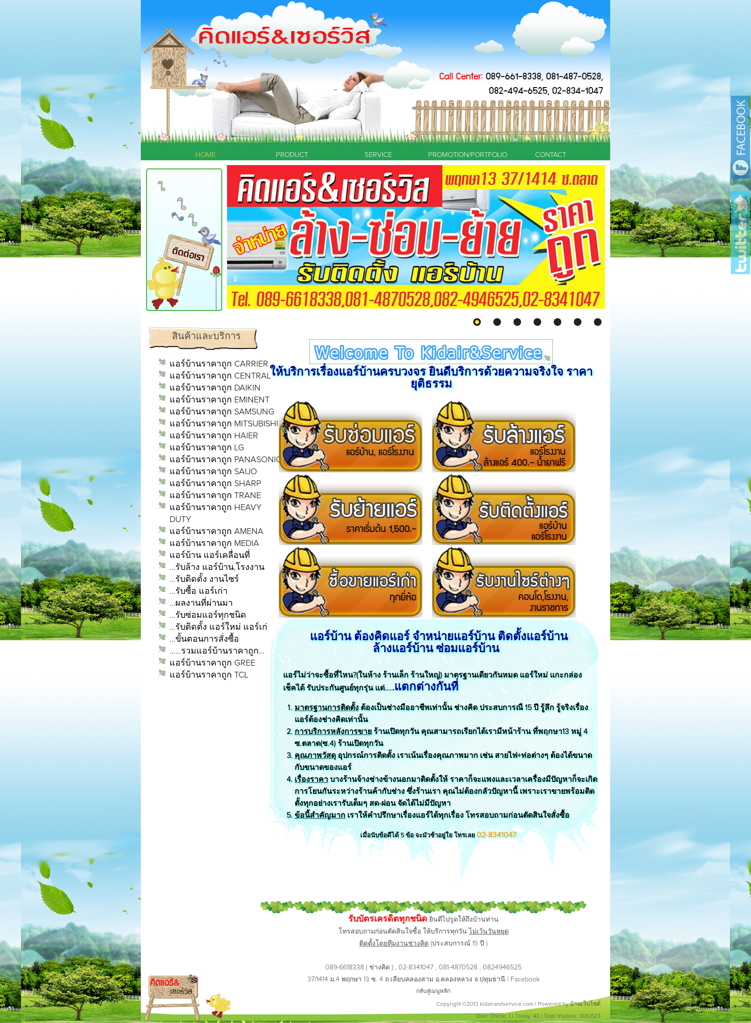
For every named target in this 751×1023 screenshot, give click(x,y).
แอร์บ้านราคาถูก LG (207, 448)
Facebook (525, 979)
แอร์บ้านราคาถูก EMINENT (220, 400)
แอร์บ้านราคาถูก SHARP (215, 483)
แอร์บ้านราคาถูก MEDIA (214, 543)
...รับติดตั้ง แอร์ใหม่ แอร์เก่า (221, 627)
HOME (205, 154)
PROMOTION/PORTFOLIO (464, 154)
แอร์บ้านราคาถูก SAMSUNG (222, 412)
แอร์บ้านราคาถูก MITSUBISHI (224, 424)
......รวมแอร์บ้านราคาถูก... (217, 651)
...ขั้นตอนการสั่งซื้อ (204, 639)
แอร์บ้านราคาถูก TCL (209, 675)
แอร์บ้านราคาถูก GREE (212, 663)
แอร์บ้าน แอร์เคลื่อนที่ (210, 555)
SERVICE (378, 154)
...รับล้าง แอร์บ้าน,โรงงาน (217, 567)
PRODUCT (292, 154)
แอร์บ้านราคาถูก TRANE (215, 495)
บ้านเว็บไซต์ (585, 1004)
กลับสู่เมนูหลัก (433, 991)
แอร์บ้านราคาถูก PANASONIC (226, 460)
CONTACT (550, 154)
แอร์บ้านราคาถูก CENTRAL (220, 376)
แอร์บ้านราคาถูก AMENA (216, 531)
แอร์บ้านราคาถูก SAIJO (213, 471)
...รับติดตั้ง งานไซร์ (204, 579)
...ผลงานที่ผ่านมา (201, 603)
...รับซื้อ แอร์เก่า (199, 591)
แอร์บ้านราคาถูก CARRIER (219, 364)
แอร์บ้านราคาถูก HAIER (214, 436)
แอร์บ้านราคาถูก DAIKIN (215, 388)
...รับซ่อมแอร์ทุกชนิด (208, 615)
